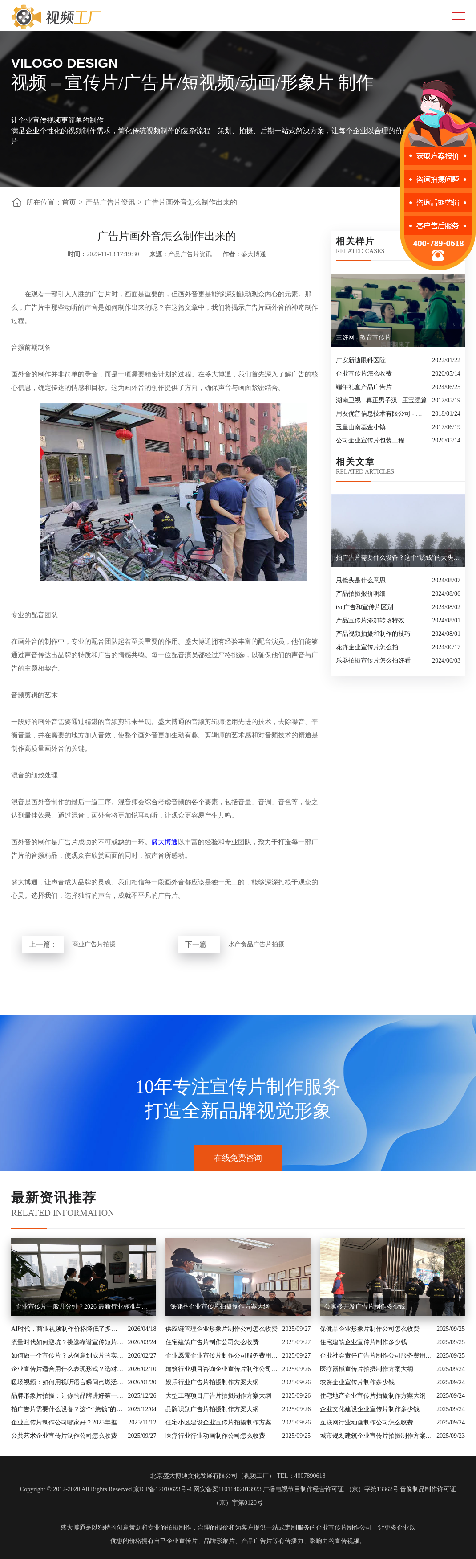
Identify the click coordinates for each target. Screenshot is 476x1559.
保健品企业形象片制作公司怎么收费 (370, 1329)
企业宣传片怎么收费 (364, 373)
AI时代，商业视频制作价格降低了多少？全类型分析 (67, 1329)
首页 (69, 202)
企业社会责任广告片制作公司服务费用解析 (376, 1355)
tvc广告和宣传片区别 (364, 607)
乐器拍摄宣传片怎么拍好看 (373, 660)
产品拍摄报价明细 (361, 593)
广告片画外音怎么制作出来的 (191, 202)
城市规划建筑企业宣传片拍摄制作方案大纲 (376, 1435)
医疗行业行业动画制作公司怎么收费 (215, 1435)
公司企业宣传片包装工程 (370, 440)
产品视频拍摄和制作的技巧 (373, 633)
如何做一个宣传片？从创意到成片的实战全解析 (67, 1355)
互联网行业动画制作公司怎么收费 (366, 1422)
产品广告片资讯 (110, 202)
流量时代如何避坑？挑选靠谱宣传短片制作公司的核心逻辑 (67, 1342)
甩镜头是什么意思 (361, 580)
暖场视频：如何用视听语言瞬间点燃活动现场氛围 (67, 1382)
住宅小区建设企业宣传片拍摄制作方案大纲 (221, 1422)
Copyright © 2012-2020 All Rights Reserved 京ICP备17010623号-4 (106, 1489)
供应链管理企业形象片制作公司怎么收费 (221, 1329)
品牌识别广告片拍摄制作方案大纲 (212, 1409)
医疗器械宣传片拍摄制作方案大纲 (366, 1369)
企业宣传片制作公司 (344, 1527)
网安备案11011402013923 (228, 1489)
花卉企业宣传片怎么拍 (367, 647)
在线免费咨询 (238, 1158)
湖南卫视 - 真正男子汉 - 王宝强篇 (381, 400)
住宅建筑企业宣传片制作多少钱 (363, 1342)
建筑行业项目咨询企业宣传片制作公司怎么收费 (221, 1369)
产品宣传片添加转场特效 (370, 620)
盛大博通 (164, 842)
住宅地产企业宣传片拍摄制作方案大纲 (373, 1395)
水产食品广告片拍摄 (256, 944)
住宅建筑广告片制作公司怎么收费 (212, 1342)
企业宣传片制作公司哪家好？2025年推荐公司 (67, 1422)
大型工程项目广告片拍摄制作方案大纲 (218, 1395)
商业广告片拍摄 (94, 944)
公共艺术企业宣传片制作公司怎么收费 (64, 1435)
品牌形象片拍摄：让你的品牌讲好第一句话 (67, 1395)
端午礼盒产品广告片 (364, 387)
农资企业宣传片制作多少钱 (357, 1382)
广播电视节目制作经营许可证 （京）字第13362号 (331, 1489)
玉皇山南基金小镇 (361, 427)
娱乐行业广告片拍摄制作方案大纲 (212, 1382)
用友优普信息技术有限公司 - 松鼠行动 (382, 413)
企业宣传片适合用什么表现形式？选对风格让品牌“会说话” (67, 1369)
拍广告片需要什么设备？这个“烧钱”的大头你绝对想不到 (67, 1409)
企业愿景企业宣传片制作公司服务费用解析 (221, 1355)
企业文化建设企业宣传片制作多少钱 (370, 1409)
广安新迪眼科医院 (361, 360)
